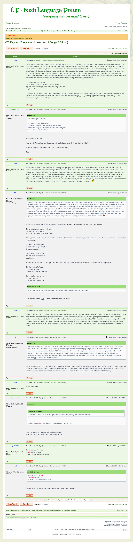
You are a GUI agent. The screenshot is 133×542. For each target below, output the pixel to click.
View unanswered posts (12, 28)
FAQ (117, 23)
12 (123, 48)
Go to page (111, 48)
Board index (9, 31)
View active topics (26, 28)
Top (7, 105)
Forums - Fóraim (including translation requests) (28, 31)
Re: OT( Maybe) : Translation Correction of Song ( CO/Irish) (50, 109)
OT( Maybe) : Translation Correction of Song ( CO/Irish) (36, 42)
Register (15, 23)
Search (124, 23)
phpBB (60, 534)
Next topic (124, 53)
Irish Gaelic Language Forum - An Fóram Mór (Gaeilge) (60, 31)
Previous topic (115, 53)
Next (126, 48)
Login (8, 23)
